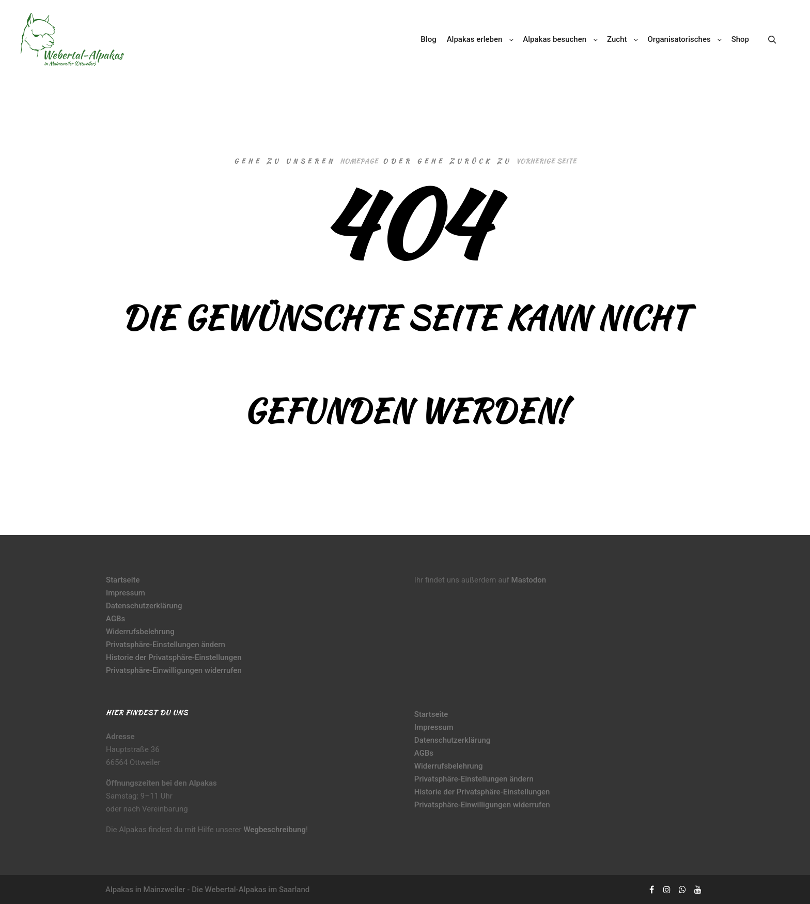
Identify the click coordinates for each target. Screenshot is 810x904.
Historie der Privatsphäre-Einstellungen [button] (174, 657)
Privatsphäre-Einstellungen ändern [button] (165, 644)
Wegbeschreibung (274, 829)
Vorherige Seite (546, 161)
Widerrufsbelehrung (140, 631)
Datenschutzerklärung (144, 605)
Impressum (125, 592)
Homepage (359, 161)
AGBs (115, 618)
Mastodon (529, 580)
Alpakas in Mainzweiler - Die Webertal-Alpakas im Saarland (207, 889)
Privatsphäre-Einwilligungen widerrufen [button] (174, 670)
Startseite (122, 580)
